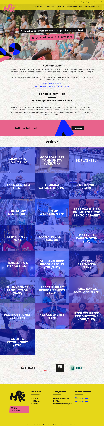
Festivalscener (74, 7)
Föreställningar (55, 7)
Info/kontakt (92, 7)
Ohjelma (35, 401)
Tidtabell (40, 7)
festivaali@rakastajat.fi (62, 404)
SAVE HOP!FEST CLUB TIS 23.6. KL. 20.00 (52, 86)
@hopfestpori (82, 398)
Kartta (34, 404)
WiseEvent (63, 424)
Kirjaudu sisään (92, 2)
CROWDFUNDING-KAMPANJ (52, 83)
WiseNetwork (76, 424)
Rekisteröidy (79, 2)
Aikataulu (36, 398)
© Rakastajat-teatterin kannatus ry (33, 424)
